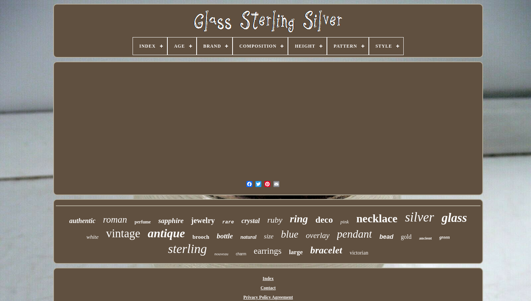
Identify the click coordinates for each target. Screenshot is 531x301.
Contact (268, 288)
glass (454, 218)
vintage (123, 233)
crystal (251, 221)
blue (289, 234)
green (444, 237)
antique (166, 233)
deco (324, 220)
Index (268, 278)
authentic (82, 221)
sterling (187, 249)
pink (344, 222)
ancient (425, 238)
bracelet (326, 250)
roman (115, 219)
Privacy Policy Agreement (268, 297)
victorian (359, 253)
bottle (225, 236)
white (93, 237)
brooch (200, 237)
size (269, 236)
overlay (318, 235)
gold (406, 237)
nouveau (221, 254)
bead (386, 237)
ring (299, 219)
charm (241, 254)
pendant (354, 234)
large (296, 252)
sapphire (171, 221)
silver (419, 217)
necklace (376, 218)
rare (228, 222)
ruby (274, 220)
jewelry (203, 220)
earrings (268, 251)
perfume (142, 222)
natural (248, 237)
